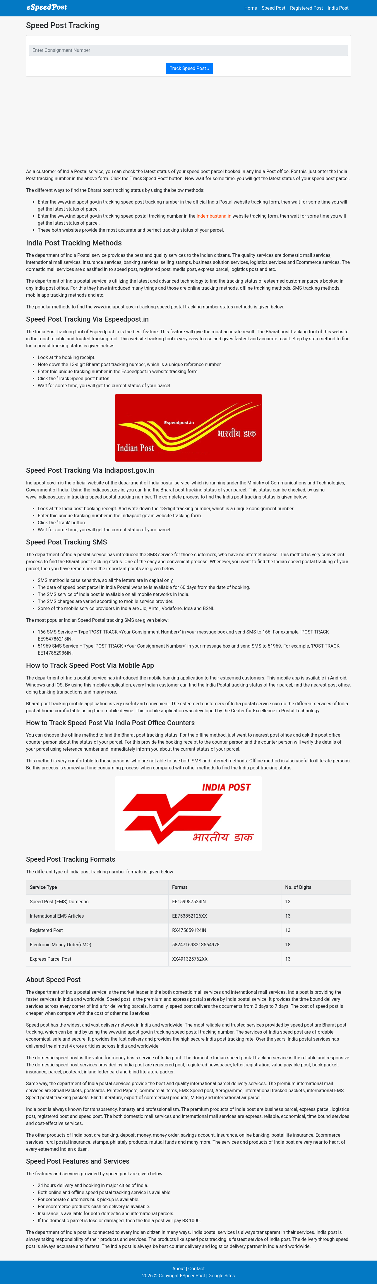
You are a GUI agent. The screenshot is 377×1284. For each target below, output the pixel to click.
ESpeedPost (192, 1275)
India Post (338, 8)
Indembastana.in (213, 216)
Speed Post (273, 8)
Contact (196, 1268)
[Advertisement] (188, 122)
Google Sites (221, 1275)
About (178, 1268)
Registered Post (306, 8)
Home (250, 8)
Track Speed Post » (190, 68)
